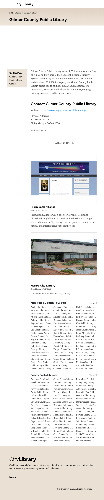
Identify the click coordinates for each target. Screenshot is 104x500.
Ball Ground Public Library (43, 330)
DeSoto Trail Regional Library (66, 317)
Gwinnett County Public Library (67, 368)
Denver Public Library (63, 431)
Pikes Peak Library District (65, 441)
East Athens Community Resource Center (71, 323)
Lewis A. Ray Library (85, 352)
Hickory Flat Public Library (88, 317)
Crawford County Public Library (67, 310)
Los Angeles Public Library (43, 385)
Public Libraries (15, 13)
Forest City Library (61, 343)
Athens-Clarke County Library (44, 310)
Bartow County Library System (44, 336)
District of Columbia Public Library (68, 405)
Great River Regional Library (66, 421)
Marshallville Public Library (88, 365)
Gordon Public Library (63, 362)
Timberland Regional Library (43, 441)
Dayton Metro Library (40, 421)
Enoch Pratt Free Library (87, 379)
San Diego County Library (42, 408)
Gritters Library (60, 365)
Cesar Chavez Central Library (66, 398)
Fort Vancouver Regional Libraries (68, 382)
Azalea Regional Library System (45, 326)
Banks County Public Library (43, 333)
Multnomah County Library (88, 385)
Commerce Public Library (64, 307)
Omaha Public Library (40, 424)
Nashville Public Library (64, 415)
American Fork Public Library (44, 379)
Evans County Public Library (66, 336)
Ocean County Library (63, 379)
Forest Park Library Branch (65, 346)
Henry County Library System (89, 313)
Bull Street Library (39, 346)
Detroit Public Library (85, 395)
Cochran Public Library (41, 368)
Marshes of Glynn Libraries (88, 368)
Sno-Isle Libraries (61, 424)
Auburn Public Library (41, 320)
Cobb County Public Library (43, 365)
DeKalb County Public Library (66, 313)
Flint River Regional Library (65, 339)
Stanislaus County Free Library (89, 405)
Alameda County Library (64, 402)
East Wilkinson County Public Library (70, 330)
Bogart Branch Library (41, 339)
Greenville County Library (87, 408)
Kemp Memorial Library (87, 333)
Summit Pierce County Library (44, 434)
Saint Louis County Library (88, 421)
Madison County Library (87, 362)
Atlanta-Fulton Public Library (44, 317)
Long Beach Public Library (42, 428)
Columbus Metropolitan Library (44, 398)
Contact (12, 84)
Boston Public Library (63, 418)
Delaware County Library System (68, 392)
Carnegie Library (38, 349)
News (12, 477)
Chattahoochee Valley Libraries (44, 352)
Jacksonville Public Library (43, 395)
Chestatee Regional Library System (46, 356)
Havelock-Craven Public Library (45, 382)
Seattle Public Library (62, 408)
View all (90, 303)
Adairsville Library (39, 307)
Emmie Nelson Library (63, 333)
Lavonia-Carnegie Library (87, 343)
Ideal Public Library (85, 323)
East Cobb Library (61, 326)
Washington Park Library (64, 437)
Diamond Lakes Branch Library (67, 320)
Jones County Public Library (88, 330)
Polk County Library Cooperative (45, 415)
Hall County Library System (88, 307)
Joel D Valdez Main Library (88, 434)
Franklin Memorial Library (65, 356)
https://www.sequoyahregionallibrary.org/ (63, 110)
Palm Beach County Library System (46, 405)
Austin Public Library (40, 392)
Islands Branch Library (86, 326)
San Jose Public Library (86, 437)
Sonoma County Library (63, 411)
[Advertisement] (52, 46)
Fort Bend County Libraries (65, 428)
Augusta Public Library (41, 323)
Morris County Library (63, 385)
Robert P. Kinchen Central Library (46, 418)
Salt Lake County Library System (45, 402)
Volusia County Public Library (66, 389)
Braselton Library (38, 343)
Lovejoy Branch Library (86, 359)
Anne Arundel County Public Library (47, 437)
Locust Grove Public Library (88, 356)
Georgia (27, 13)
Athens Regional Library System (45, 313)
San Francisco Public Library (43, 411)
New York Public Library (42, 389)
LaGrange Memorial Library (88, 336)
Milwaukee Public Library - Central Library (50, 431)
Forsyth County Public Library (66, 349)
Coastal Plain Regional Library (44, 362)
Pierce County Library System (89, 398)
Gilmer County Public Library (66, 359)
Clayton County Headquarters (44, 359)
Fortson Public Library (63, 352)
